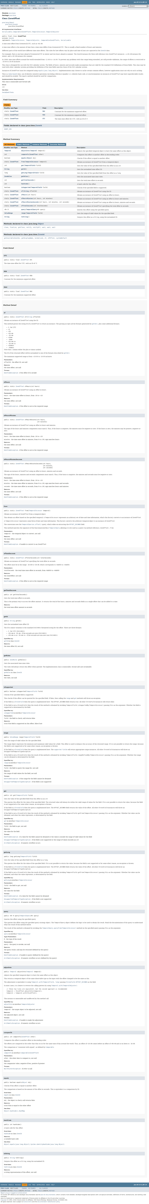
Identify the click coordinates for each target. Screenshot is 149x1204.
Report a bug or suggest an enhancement (14, 1193)
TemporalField (30, 165)
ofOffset (51, 238)
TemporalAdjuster (52, 32)
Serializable (7, 32)
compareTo (25, 154)
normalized (39, 238)
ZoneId (11, 38)
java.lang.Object (8, 22)
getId (23, 169)
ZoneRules (8, 176)
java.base (12, 13)
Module (11, 2)
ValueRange (8, 213)
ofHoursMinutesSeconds (30, 202)
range (23, 213)
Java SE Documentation (48, 1194)
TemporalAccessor (38, 32)
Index (48, 2)
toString (24, 217)
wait (43, 227)
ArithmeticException (12, 843)
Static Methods (23, 144)
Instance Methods (39, 144)
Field (15, 8)
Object (29, 158)
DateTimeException (11, 373)
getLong (24, 173)
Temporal (7, 151)
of (22, 191)
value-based (12, 74)
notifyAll (36, 227)
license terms (27, 1201)
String (6, 169)
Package (18, 2)
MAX (44, 111)
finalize (13, 227)
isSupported (25, 187)
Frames (24, 6)
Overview (4, 2)
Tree (33, 2)
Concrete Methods (57, 144)
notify (28, 227)
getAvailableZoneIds (12, 238)
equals (23, 158)
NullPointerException (12, 1069)
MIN (44, 115)
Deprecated (41, 2)
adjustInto (25, 151)
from (23, 162)
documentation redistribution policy (48, 1201)
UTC (44, 118)
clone (6, 227)
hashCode (24, 184)
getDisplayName (27, 238)
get (22, 165)
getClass (21, 227)
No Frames (32, 6)
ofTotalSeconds (27, 206)
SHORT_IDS (7, 129)
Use (29, 2)
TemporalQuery (31, 209)
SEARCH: (124, 6)
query (23, 209)
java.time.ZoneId (11, 24)
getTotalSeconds (27, 180)
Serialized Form (8, 92)
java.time (12, 15)
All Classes (43, 6)
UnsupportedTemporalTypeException (17, 782)
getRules (24, 176)
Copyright (4, 1200)
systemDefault (61, 238)
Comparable (17, 32)
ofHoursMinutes (27, 198)
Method (27, 8)
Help (52, 2)
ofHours (24, 195)
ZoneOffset (26, 32)
